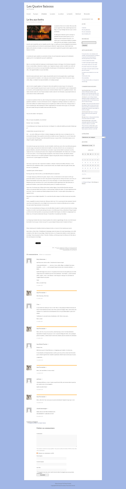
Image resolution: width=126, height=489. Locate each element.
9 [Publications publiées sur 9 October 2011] (82, 162)
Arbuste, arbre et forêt (61, 247)
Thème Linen (58, 483)
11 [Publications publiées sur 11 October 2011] (87, 162)
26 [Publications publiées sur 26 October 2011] (90, 168)
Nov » (85, 174)
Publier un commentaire (45, 254)
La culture (61, 14)
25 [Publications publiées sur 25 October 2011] (87, 168)
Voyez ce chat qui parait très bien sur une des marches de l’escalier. (89, 113)
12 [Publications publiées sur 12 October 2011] (90, 162)
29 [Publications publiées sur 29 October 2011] (97, 168)
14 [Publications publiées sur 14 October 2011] (95, 162)
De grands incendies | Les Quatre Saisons (37, 423)
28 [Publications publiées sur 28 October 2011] (95, 168)
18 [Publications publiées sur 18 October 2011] (87, 165)
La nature (53, 14)
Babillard (79, 14)
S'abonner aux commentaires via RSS (46, 453)
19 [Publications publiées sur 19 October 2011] (90, 165)
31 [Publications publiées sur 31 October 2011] (85, 171)
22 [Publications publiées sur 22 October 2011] (97, 165)
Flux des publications (86, 29)
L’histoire (44, 14)
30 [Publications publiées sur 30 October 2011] (82, 171)
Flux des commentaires (86, 31)
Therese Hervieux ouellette (87, 125)
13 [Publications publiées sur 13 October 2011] (92, 162)
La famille (70, 14)
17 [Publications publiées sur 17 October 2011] (85, 165)
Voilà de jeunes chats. (86, 75)
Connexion (84, 27)
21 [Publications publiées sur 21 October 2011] (95, 165)
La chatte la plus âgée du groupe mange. (90, 62)
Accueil (29, 14)
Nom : (40, 455)
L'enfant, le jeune (64, 249)
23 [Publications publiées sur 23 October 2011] (82, 168)
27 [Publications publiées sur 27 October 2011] (92, 168)
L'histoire (72, 249)
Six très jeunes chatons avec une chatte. (89, 64)
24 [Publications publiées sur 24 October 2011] (85, 168)
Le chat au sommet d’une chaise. (88, 60)
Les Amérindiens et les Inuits (70, 250)
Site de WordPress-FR (86, 33)
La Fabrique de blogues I (87, 182)
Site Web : (39, 467)
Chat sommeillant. (85, 78)
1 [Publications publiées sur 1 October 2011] (97, 157)
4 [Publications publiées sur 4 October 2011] (87, 159)
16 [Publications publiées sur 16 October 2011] (82, 165)
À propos (36, 14)
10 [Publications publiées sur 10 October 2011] (85, 162)
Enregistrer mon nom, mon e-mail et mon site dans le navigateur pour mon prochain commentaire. (55, 473)
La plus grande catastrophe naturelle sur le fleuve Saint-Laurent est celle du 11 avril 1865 (90, 122)
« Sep (83, 174)
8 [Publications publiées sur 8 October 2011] (97, 159)
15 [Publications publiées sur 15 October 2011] (97, 162)
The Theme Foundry (66, 483)
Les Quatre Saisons (40, 6)
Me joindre (87, 14)
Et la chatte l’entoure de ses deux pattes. (90, 66)
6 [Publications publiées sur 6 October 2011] (92, 159)
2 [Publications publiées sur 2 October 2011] (82, 159)
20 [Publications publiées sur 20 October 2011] (92, 165)
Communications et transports (68, 248)
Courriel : (40, 461)
